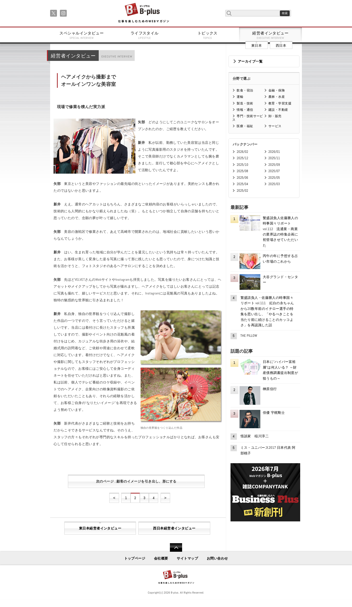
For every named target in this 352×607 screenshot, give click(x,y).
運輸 (240, 97)
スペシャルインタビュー (81, 35)
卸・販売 (275, 116)
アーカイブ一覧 (250, 61)
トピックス (207, 35)
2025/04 (242, 184)
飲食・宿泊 (245, 90)
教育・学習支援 (279, 103)
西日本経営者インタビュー (174, 528)
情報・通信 (245, 110)
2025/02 (242, 191)
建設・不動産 (278, 110)
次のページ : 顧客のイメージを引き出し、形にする (136, 481)
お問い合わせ (217, 558)
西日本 (281, 45)
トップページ (134, 558)
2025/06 (242, 178)
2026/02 (242, 152)
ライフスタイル (144, 35)
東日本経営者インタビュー (100, 528)
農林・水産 (276, 97)
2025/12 (242, 158)
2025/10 (242, 165)
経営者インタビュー (270, 35)
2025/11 (274, 158)
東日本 (256, 45)
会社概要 (161, 558)
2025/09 (274, 165)
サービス (275, 126)
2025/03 (274, 184)
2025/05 (274, 178)
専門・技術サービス (247, 118)
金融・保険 (276, 90)
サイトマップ (187, 558)
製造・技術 (245, 103)
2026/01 (274, 152)
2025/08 (242, 171)
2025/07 (274, 171)
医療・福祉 (245, 126)
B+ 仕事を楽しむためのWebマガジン (143, 13)
